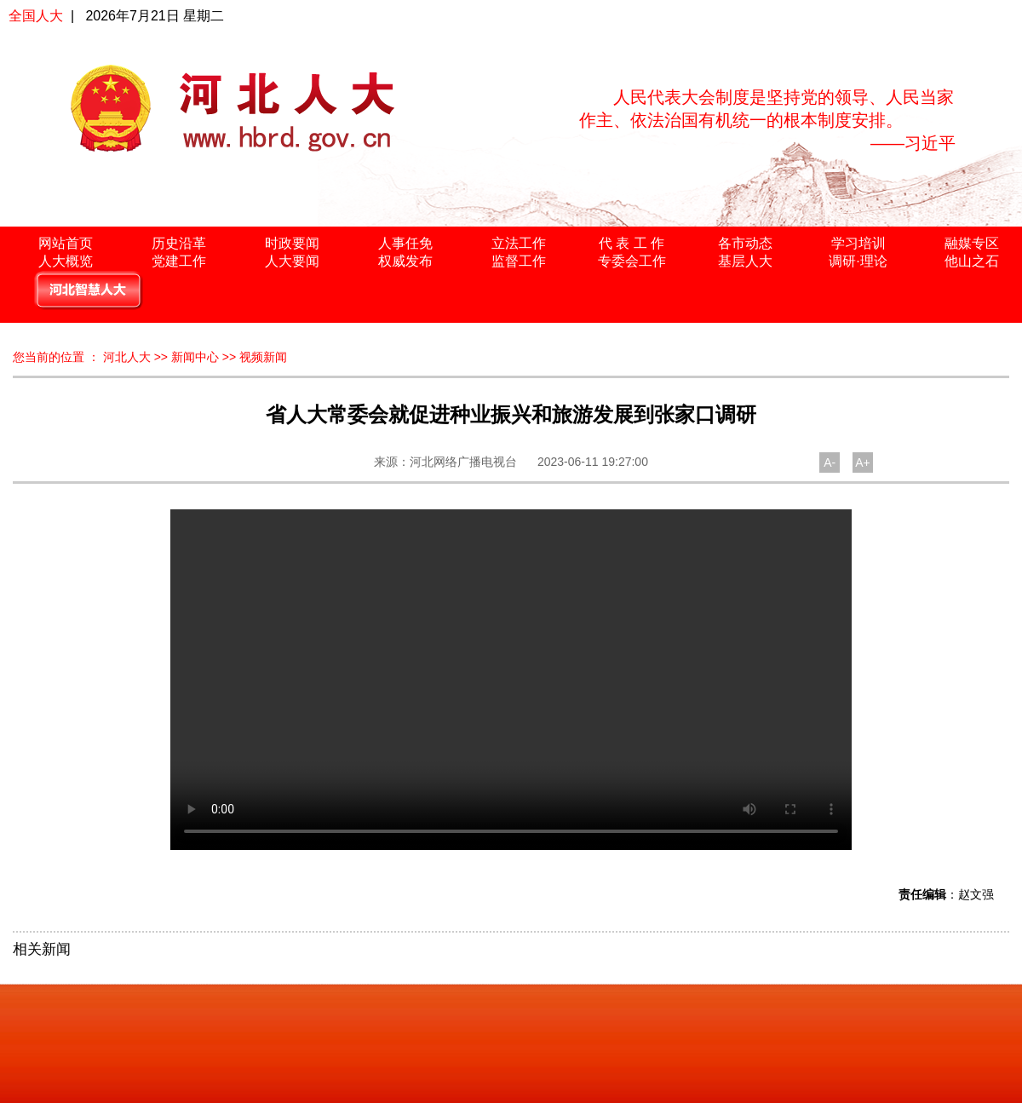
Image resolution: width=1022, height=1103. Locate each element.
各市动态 (745, 243)
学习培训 (858, 243)
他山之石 (971, 261)
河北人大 (127, 357)
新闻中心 (195, 357)
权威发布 (405, 261)
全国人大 (36, 16)
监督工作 (518, 261)
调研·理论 (858, 261)
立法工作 (518, 243)
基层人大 (745, 261)
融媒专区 (971, 243)
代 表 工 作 (631, 243)
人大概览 (65, 261)
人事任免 (405, 243)
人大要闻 (292, 261)
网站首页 (65, 243)
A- (829, 462)
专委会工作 (632, 261)
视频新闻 (263, 357)
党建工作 (179, 261)
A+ (862, 462)
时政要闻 (292, 243)
